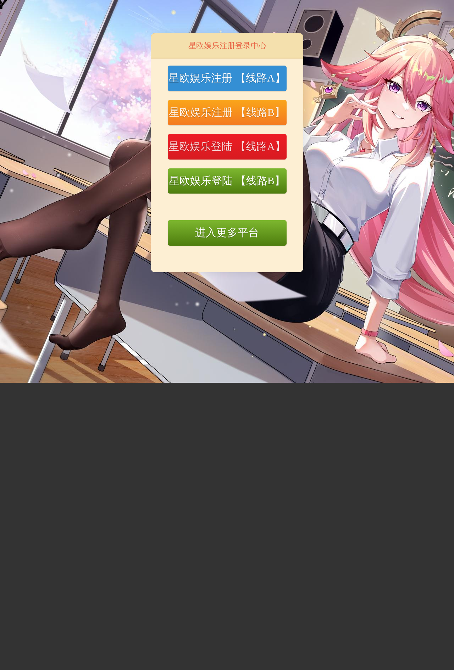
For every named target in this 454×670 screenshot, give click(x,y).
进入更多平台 (227, 232)
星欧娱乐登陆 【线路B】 (227, 180)
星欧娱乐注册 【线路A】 (226, 78)
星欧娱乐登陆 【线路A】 (226, 146)
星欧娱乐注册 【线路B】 (227, 112)
